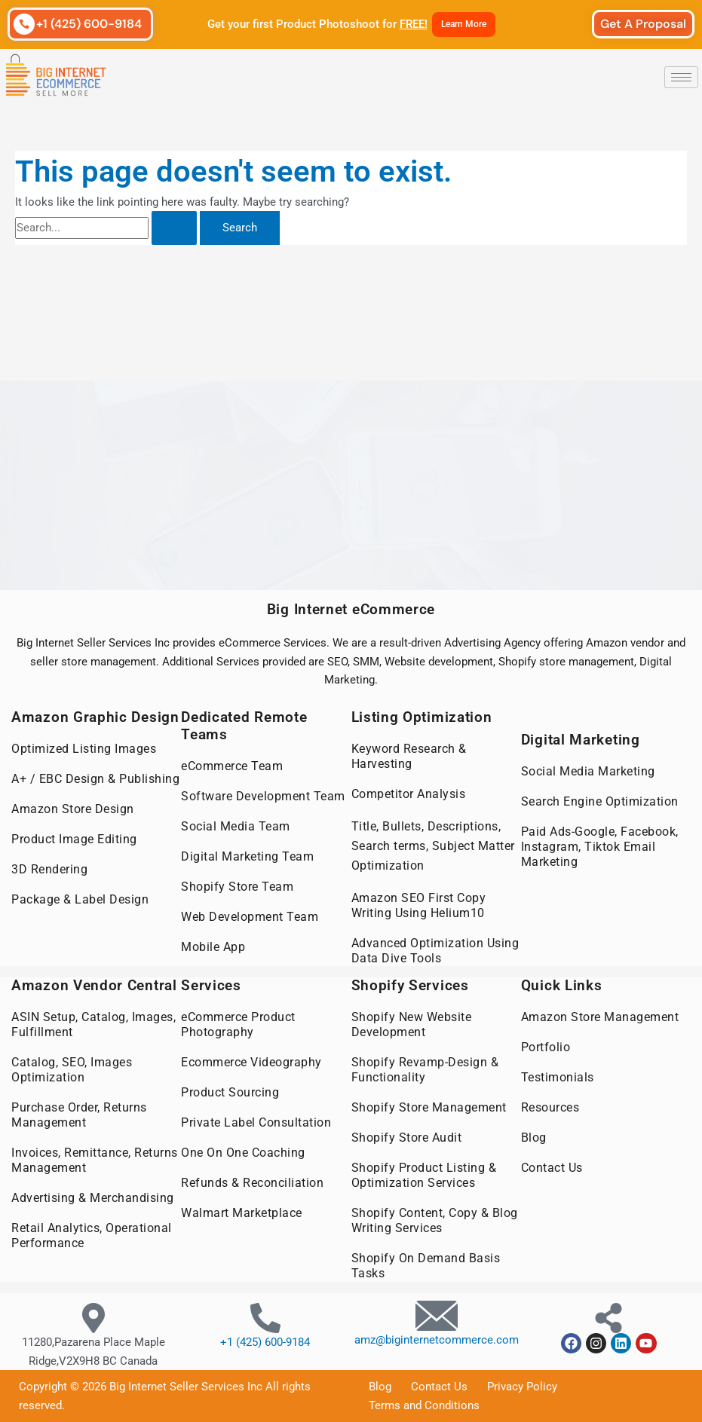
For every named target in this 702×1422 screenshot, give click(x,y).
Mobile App (213, 947)
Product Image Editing (74, 839)
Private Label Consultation (256, 1122)
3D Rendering (49, 869)
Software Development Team (263, 796)
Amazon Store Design (72, 809)
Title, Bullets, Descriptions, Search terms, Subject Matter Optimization (433, 846)
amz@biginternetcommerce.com (436, 1340)
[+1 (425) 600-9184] (24, 24)
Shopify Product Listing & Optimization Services (424, 1175)
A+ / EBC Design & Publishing (95, 779)
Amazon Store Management (600, 1017)
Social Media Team (235, 826)
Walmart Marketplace (241, 1213)
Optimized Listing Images (83, 749)
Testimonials (557, 1077)
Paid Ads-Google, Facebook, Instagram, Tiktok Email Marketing (600, 846)
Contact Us (552, 1168)
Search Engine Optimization (600, 801)
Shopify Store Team (237, 886)
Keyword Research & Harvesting (409, 756)
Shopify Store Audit (406, 1137)
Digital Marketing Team (247, 856)
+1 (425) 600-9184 (89, 24)
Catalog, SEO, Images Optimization (71, 1069)
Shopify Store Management (429, 1107)
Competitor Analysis (408, 794)
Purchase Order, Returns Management (79, 1115)
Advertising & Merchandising (92, 1198)
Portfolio (546, 1047)
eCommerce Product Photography (238, 1024)
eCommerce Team (232, 766)
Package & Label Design (80, 899)
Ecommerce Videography (251, 1062)
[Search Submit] (174, 228)
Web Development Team (249, 917)
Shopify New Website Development (411, 1024)
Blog (534, 1137)
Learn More (463, 24)
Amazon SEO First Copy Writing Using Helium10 (418, 905)
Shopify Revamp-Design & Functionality (425, 1069)
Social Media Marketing (588, 771)
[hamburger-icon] (681, 77)
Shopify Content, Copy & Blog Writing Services (434, 1220)
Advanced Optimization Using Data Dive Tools (435, 950)
